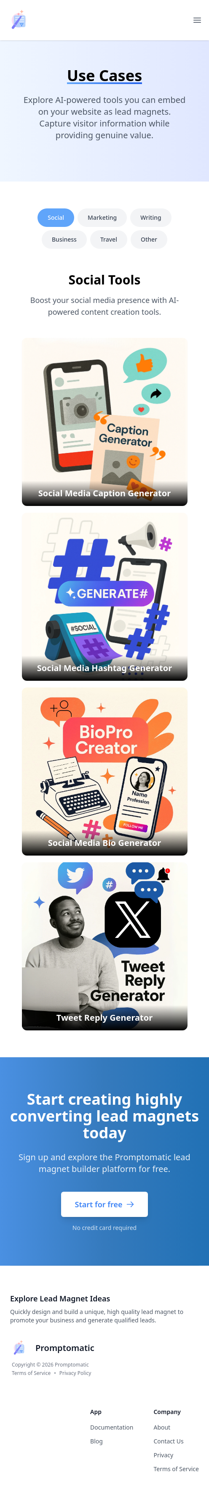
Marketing (102, 217)
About (161, 1427)
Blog (96, 1441)
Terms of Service (31, 1373)
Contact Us (168, 1441)
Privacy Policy (75, 1373)
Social (56, 217)
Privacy (163, 1455)
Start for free (104, 1204)
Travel (108, 239)
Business (64, 239)
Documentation (111, 1427)
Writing (150, 217)
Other (149, 239)
